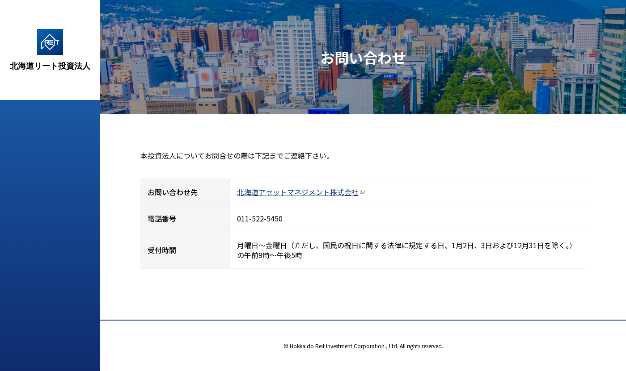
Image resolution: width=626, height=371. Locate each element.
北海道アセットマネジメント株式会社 (298, 192)
